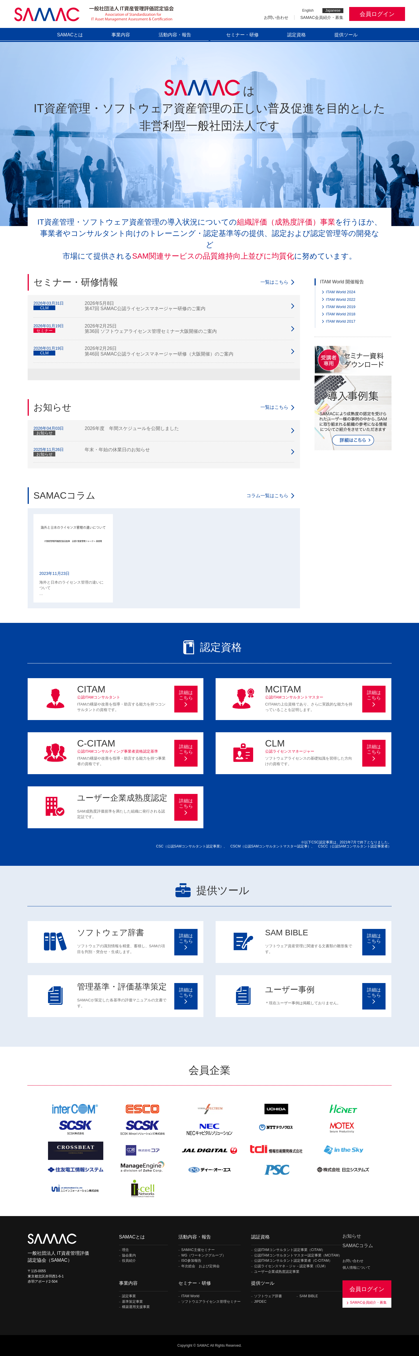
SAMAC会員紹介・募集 (321, 17)
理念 (125, 1250)
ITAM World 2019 (340, 307)
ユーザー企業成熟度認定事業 (276, 1272)
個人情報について (356, 1268)
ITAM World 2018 (340, 314)
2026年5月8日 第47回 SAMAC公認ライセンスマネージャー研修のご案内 (145, 306)
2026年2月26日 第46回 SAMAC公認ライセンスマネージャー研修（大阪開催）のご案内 (159, 351)
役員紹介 (129, 1261)
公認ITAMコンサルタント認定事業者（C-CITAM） (293, 1261)
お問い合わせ (276, 17)
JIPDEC (260, 1302)
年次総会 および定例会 (200, 1266)
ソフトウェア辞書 (268, 1296)
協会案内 (129, 1255)
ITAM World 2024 (340, 292)
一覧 (274, 282)
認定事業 (129, 1296)
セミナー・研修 (242, 34)
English (308, 11)
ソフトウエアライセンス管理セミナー (211, 1302)
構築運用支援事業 (136, 1307)
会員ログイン (377, 14)
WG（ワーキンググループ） (203, 1255)
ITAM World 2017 (340, 321)
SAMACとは (70, 34)
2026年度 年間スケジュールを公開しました (132, 428)
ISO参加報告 (191, 1261)
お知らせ (351, 1236)
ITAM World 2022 (340, 299)
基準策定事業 (132, 1302)
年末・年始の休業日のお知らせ (117, 449)
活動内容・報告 (175, 34)
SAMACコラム (357, 1245)
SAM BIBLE (308, 1296)
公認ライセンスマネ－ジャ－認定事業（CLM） (291, 1266)
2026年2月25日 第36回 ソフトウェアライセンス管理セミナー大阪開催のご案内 (151, 329)
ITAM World (190, 1296)
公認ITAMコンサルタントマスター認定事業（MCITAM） (298, 1255)
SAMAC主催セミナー (198, 1250)
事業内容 (120, 34)
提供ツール (346, 34)
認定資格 (296, 34)
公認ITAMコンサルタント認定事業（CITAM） (289, 1250)
